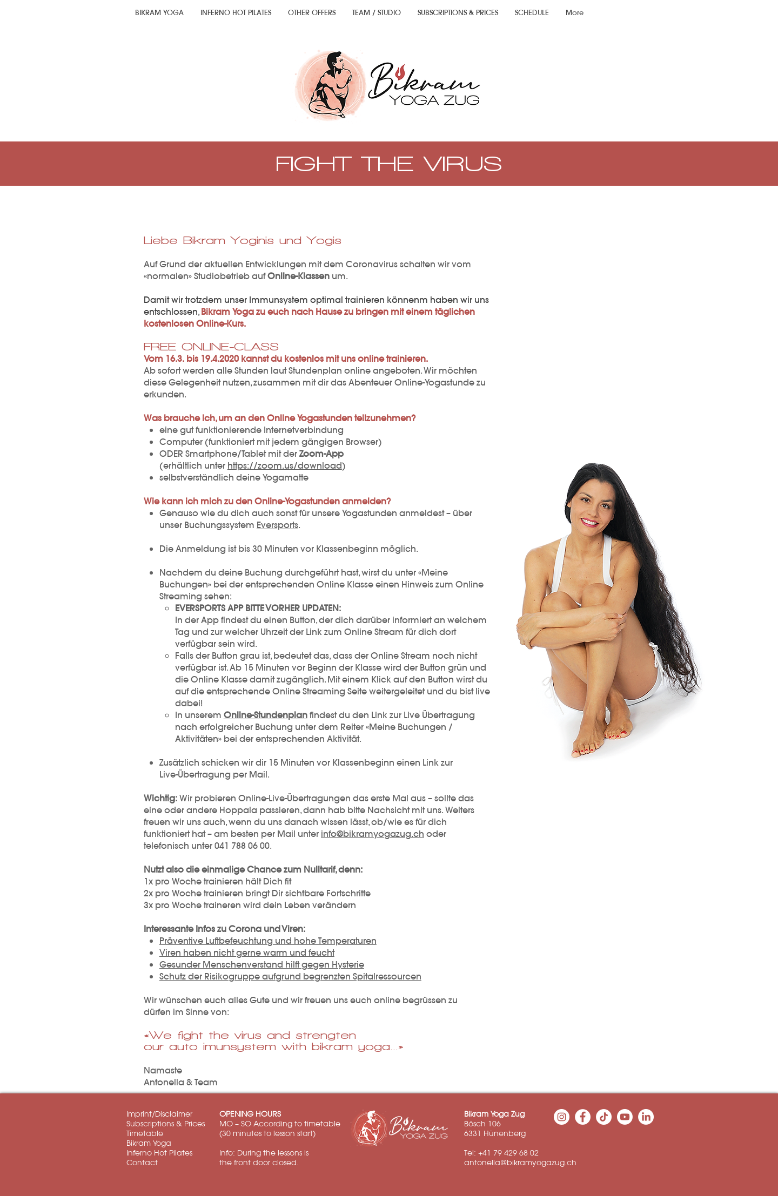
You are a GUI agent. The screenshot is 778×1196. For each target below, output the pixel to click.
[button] (311, 13)
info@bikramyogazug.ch (372, 834)
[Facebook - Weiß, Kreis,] (583, 1117)
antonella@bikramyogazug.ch (520, 1162)
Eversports (277, 525)
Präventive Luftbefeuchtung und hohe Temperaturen (268, 941)
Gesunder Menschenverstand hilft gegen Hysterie (261, 964)
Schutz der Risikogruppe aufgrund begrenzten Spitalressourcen (290, 976)
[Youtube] (625, 1117)
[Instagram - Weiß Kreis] (561, 1117)
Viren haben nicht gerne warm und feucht (246, 952)
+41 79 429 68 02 (508, 1153)
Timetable (144, 1133)
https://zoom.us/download (284, 465)
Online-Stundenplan (265, 715)
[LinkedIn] (646, 1117)
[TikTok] (604, 1117)
